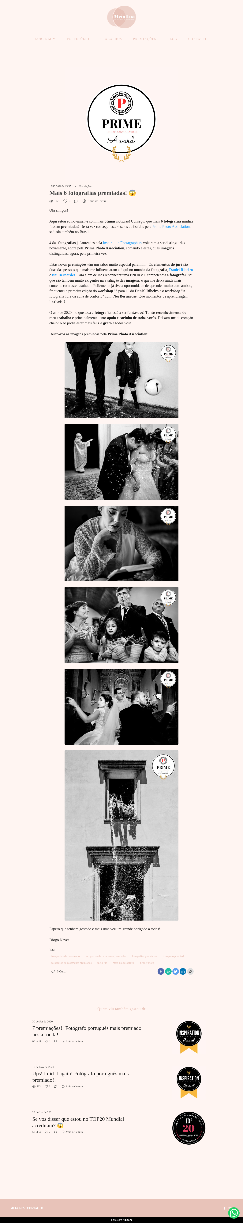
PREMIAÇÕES (144, 39)
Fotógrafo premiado (174, 956)
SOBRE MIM (45, 39)
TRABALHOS (111, 39)
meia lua (102, 962)
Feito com (121, 1219)
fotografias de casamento (65, 956)
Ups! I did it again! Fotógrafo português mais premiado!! (80, 1077)
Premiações (85, 186)
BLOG (172, 39)
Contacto (35, 1208)
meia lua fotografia (123, 962)
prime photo (147, 962)
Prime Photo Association (171, 226)
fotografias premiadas (144, 956)
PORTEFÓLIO (78, 39)
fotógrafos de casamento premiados (71, 962)
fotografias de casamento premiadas (105, 956)
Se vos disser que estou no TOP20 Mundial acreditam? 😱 (78, 1122)
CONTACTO (198, 39)
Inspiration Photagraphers (122, 243)
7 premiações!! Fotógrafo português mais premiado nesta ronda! (86, 1031)
